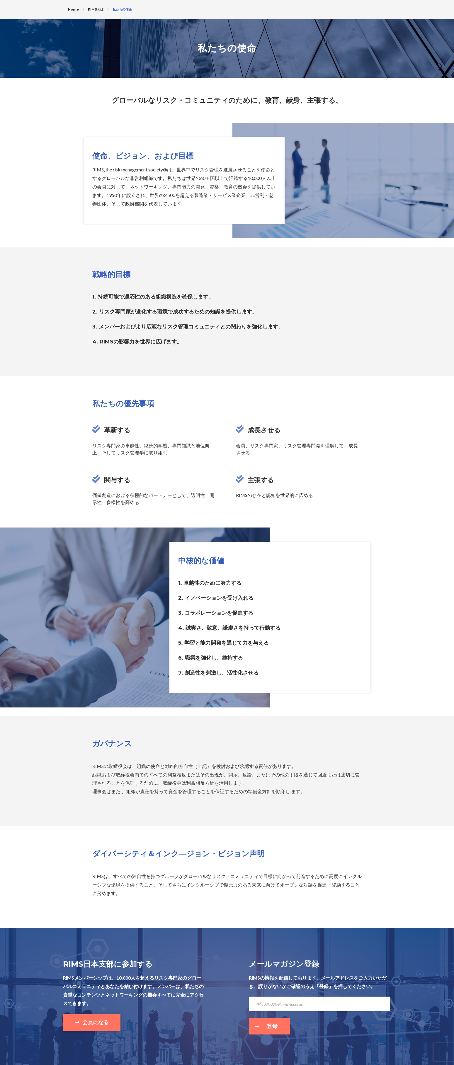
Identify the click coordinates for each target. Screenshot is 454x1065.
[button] (91, 1022)
